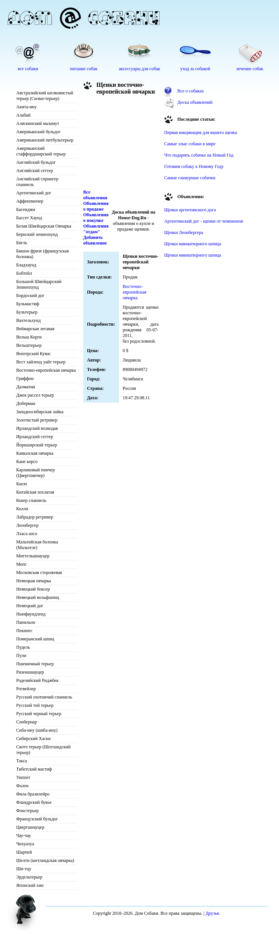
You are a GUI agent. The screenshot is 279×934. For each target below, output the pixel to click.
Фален (22, 785)
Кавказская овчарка (34, 453)
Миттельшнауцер (33, 556)
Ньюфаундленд (31, 614)
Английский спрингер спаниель (37, 181)
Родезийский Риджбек (37, 680)
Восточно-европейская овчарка (46, 370)
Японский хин (30, 885)
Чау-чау (23, 835)
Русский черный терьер (38, 713)
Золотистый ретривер (36, 420)
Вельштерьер (28, 345)
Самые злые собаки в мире (189, 143)
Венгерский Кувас (33, 353)
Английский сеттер (34, 170)
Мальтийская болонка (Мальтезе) (37, 544)
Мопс (21, 564)
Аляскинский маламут (37, 123)
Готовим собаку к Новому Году (194, 166)
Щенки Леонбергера (183, 232)
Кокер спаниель (31, 500)
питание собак (84, 68)
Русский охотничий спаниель (44, 697)
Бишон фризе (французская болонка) (42, 253)
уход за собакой (195, 68)
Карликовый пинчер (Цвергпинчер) (35, 472)
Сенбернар (26, 722)
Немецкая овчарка (33, 580)
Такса (21, 760)
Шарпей (24, 852)
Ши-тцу (23, 868)
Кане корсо (26, 461)
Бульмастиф (27, 303)
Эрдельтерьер (29, 877)
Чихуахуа (25, 843)
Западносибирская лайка (40, 411)
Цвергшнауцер (30, 827)
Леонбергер (27, 525)
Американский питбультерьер (44, 140)
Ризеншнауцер (30, 672)
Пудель (23, 647)
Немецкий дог (29, 605)
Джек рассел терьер (35, 395)
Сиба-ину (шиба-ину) (37, 730)
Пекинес (24, 630)
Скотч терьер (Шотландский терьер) (43, 749)
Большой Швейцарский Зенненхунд (38, 284)
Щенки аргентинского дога (190, 209)
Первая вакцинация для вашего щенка (200, 132)
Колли (22, 508)
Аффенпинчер (29, 201)
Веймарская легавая (35, 328)
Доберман (25, 403)
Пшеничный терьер (34, 663)
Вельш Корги (29, 337)
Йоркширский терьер (36, 445)
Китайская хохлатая (35, 492)
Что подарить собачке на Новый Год (198, 155)
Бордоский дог (30, 295)
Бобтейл (24, 273)
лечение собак (249, 68)
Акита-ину (26, 106)
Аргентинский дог (33, 192)
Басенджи (25, 209)
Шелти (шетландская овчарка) (45, 860)
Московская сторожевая (39, 572)
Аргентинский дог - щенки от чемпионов (203, 221)
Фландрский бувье (34, 802)
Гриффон (25, 378)
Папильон (25, 622)
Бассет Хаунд (29, 217)
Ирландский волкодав (37, 428)
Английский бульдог (36, 162)
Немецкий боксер (33, 589)
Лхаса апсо (26, 533)
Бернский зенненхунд (37, 234)
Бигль (21, 242)
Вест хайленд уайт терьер (41, 362)
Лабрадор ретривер (34, 517)
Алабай (23, 115)
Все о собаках (190, 91)
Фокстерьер (27, 810)
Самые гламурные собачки (189, 177)
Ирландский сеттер (34, 436)
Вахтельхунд (28, 320)
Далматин (25, 386)
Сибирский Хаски (33, 738)
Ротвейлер (26, 688)
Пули (21, 655)
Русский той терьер (34, 705)
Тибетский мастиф (34, 769)
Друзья (212, 913)
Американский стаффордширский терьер (41, 151)
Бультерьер (26, 312)
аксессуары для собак (139, 68)
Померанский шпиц (35, 639)
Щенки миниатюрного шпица (192, 243)
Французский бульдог (37, 819)
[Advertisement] (121, 144)
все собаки (28, 68)
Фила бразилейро (33, 794)
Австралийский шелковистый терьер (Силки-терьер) (44, 95)
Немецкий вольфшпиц (37, 597)
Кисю (21, 483)
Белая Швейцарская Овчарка (43, 226)
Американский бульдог (38, 131)
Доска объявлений (194, 102)
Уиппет (23, 777)
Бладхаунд (26, 265)
